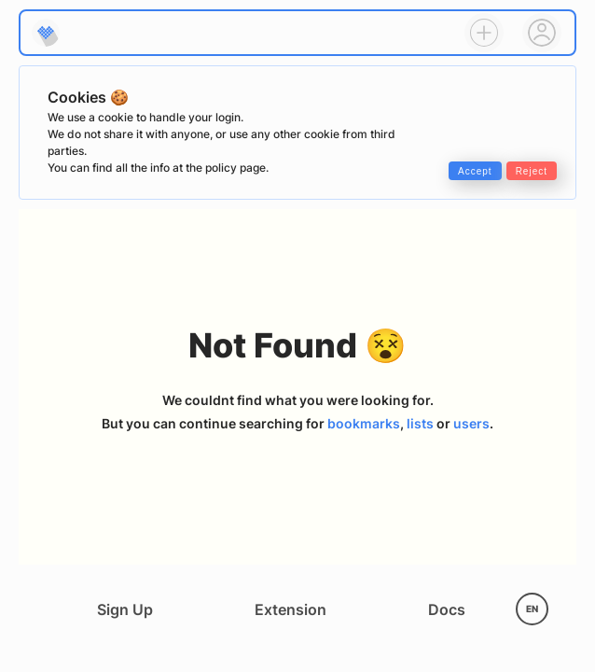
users (471, 423)
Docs (446, 609)
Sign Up (125, 609)
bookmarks (363, 423)
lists (420, 423)
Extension (290, 609)
